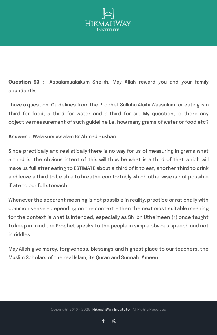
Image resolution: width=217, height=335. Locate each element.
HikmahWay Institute (111, 309)
